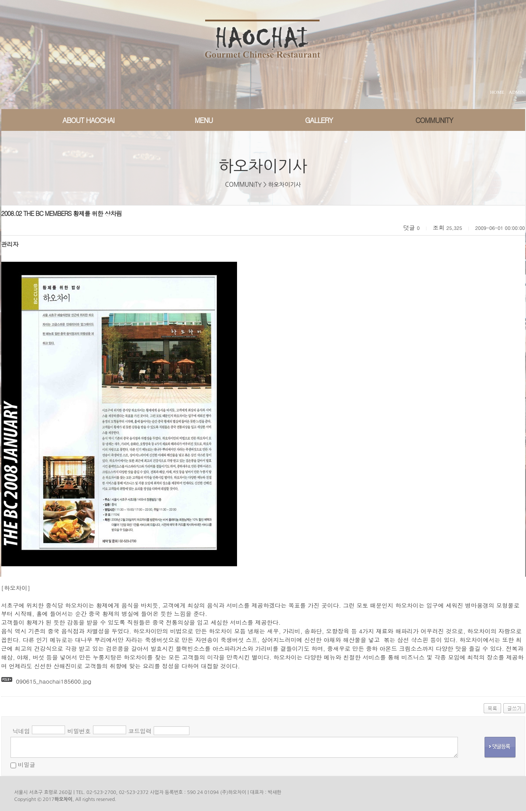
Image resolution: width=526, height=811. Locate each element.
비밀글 (26, 764)
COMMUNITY (434, 120)
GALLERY (319, 120)
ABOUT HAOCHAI (88, 120)
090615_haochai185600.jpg (53, 681)
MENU (204, 120)
